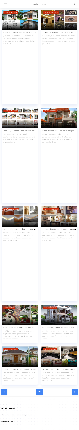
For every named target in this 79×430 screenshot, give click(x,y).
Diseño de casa (9, 307)
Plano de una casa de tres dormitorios (19, 32)
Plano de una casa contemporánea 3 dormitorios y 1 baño (27, 369)
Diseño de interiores (51, 12)
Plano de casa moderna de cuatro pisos (59, 131)
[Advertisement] (20, 62)
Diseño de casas (39, 4)
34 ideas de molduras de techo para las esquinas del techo (28, 229)
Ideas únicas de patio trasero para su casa (20, 328)
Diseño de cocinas (50, 349)
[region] (20, 90)
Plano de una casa (10, 12)
